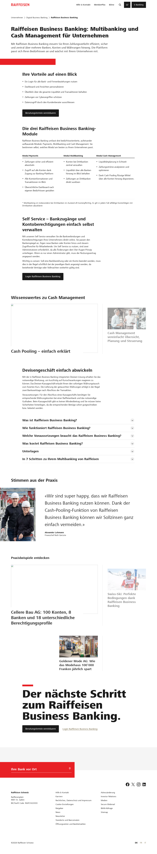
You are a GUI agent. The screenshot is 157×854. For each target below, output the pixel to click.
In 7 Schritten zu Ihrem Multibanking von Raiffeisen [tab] (60, 459)
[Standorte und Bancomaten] (67, 820)
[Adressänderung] (108, 792)
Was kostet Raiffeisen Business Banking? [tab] (52, 443)
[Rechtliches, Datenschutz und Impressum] (74, 800)
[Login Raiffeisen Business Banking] (80, 728)
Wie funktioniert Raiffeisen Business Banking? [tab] (56, 428)
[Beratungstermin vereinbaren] (40, 728)
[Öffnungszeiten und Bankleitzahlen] (71, 824)
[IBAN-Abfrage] (107, 808)
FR (141, 843)
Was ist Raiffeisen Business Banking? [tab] (49, 420)
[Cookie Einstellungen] (65, 804)
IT (145, 843)
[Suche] (120, 5)
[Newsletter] (60, 816)
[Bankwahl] (38, 770)
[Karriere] (59, 796)
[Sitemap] (104, 812)
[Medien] (104, 800)
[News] (58, 812)
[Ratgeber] (59, 808)
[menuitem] (83, 5)
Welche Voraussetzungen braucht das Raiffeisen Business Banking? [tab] (71, 436)
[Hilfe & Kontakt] (62, 792)
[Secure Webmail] (108, 804)
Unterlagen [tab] (30, 451)
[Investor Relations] (108, 796)
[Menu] (127, 5)
